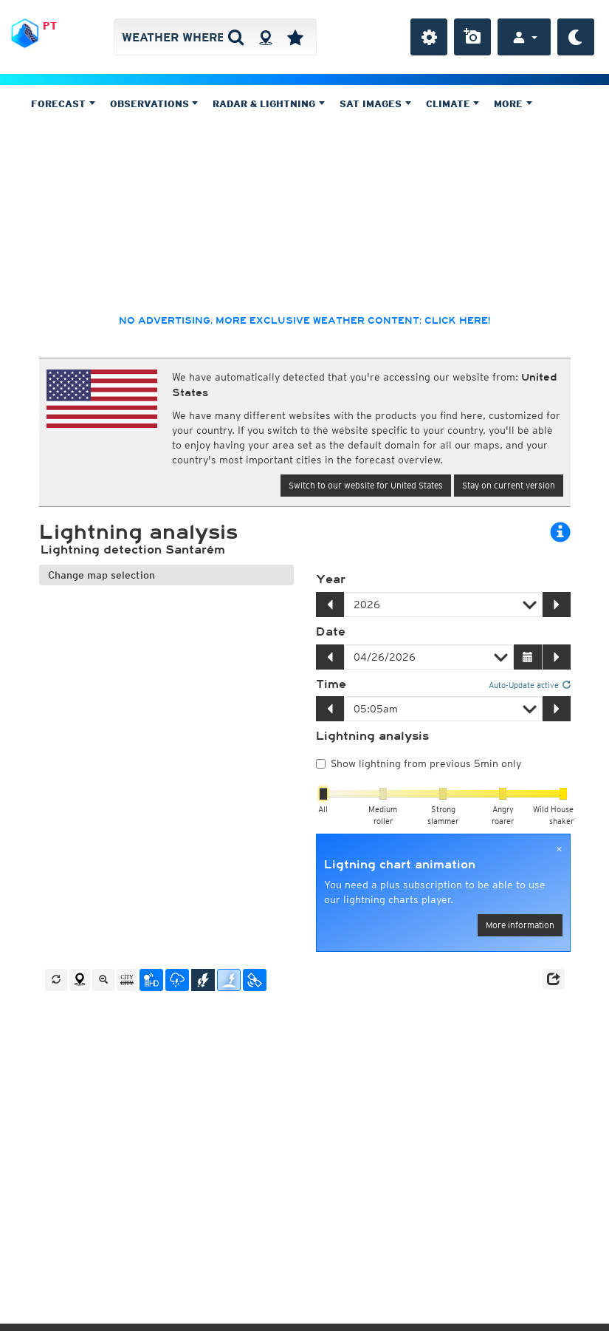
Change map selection (101, 575)
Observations (154, 103)
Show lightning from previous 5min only (418, 763)
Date (330, 632)
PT (50, 26)
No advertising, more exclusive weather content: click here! (304, 321)
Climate (453, 103)
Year (330, 579)
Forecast (63, 103)
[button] (554, 979)
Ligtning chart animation (399, 864)
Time (331, 684)
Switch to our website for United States (366, 485)
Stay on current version (508, 485)
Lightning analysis (372, 736)
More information (520, 924)
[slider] (323, 794)
